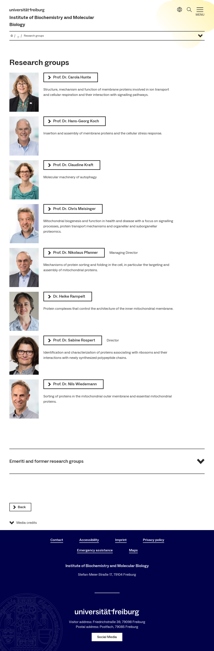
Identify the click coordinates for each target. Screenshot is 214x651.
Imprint (121, 540)
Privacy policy (153, 540)
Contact (56, 540)
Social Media (107, 637)
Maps (133, 550)
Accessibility (89, 540)
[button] (107, 461)
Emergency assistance (95, 550)
